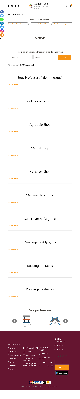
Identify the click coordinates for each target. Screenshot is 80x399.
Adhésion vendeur (28, 359)
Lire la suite (12, 84)
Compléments (15, 355)
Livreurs (45, 354)
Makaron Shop (40, 171)
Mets (12, 362)
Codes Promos (47, 366)
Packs (12, 348)
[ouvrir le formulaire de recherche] (66, 6)
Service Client (47, 362)
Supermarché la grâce (40, 218)
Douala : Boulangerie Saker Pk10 (65, 24)
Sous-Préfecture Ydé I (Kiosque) (40, 77)
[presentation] (14, 321)
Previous (5, 24)
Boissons (14, 351)
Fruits (12, 369)
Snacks (13, 358)
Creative (54, 387)
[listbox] (40, 320)
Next (75, 24)
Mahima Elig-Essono (40, 195)
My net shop (40, 148)
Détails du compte (44, 358)
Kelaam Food (40, 3)
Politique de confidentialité (29, 364)
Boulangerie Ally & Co (40, 242)
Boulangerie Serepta (40, 101)
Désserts (14, 365)
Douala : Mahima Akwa (40, 24)
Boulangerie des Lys (40, 289)
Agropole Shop (40, 124)
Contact (29, 351)
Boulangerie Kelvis (40, 265)
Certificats (30, 355)
